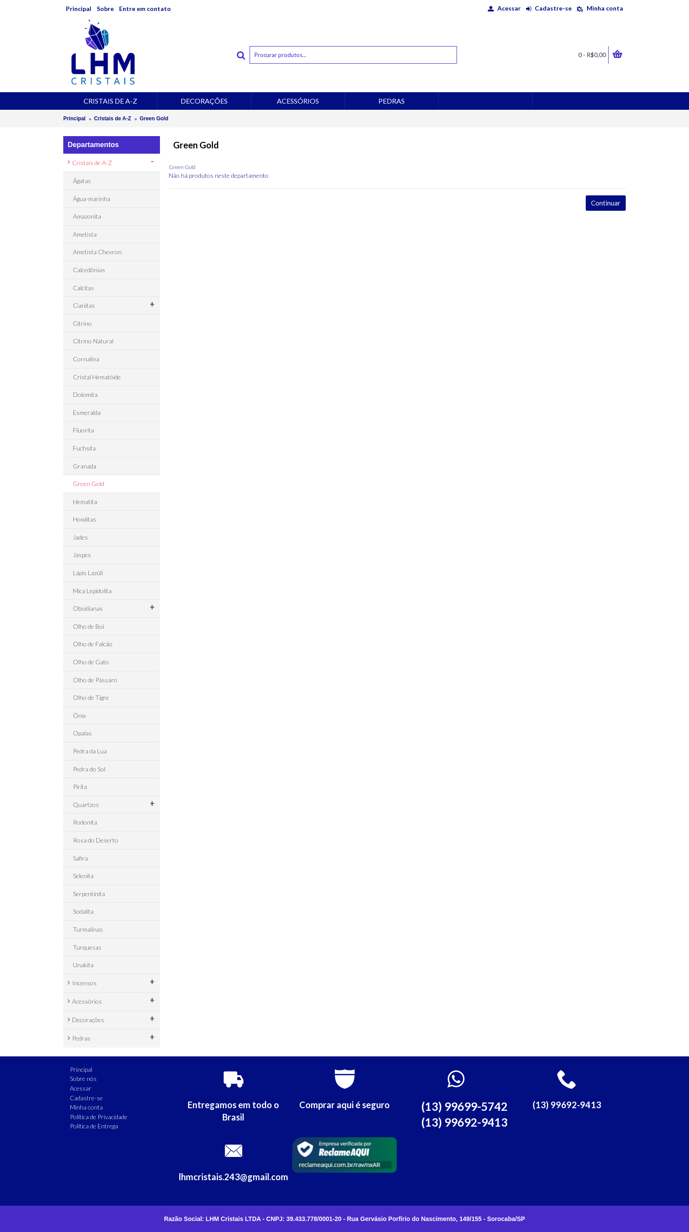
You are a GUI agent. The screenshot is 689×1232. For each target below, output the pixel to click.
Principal (74, 118)
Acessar (80, 1088)
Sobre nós (83, 1078)
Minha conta (86, 1107)
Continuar (605, 203)
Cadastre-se (86, 1098)
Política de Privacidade (98, 1116)
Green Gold (154, 118)
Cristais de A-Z (112, 118)
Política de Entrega (94, 1126)
